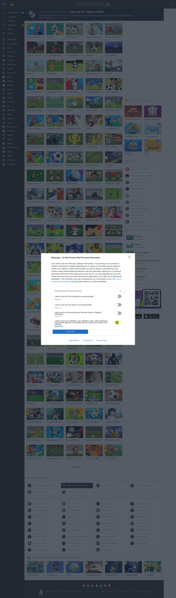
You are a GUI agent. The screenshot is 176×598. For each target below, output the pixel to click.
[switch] (118, 296)
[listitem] (88, 291)
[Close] (130, 258)
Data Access (88, 340)
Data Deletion (74, 340)
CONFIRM (70, 332)
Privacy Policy (101, 340)
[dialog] (88, 299)
